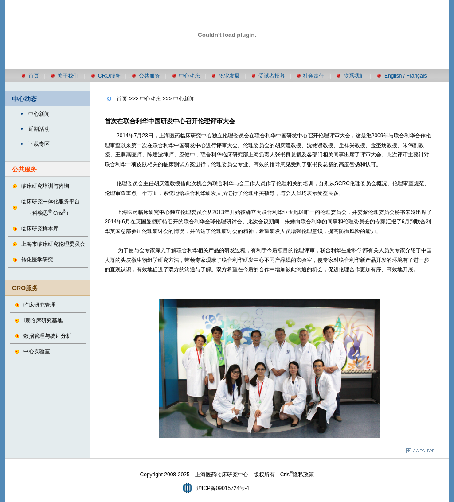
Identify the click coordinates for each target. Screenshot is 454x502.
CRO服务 (109, 76)
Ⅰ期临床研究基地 (43, 320)
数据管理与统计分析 (47, 336)
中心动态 (189, 76)
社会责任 (313, 76)
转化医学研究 (37, 260)
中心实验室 (36, 351)
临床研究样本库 (40, 229)
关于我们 (67, 76)
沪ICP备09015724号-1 (223, 488)
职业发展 (229, 76)
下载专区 (39, 144)
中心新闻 (39, 114)
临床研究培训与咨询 (45, 186)
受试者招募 (271, 76)
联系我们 (354, 76)
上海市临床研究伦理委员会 (53, 244)
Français (416, 76)
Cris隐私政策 (297, 474)
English (393, 76)
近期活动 (39, 129)
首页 (33, 76)
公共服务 (149, 76)
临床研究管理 (39, 305)
